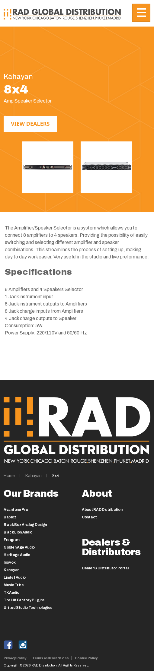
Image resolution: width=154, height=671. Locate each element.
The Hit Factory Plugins (24, 600)
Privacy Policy (15, 658)
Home (9, 475)
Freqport (12, 540)
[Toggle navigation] (141, 13)
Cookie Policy (86, 658)
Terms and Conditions (50, 658)
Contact (89, 517)
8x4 (55, 475)
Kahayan (33, 475)
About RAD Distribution (102, 510)
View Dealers (30, 123)
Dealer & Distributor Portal (105, 568)
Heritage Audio (17, 555)
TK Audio (11, 592)
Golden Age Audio (19, 547)
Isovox (9, 562)
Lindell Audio (15, 577)
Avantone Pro (16, 510)
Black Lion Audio (18, 532)
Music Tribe (14, 585)
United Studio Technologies (28, 608)
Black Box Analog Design (25, 525)
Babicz (10, 517)
